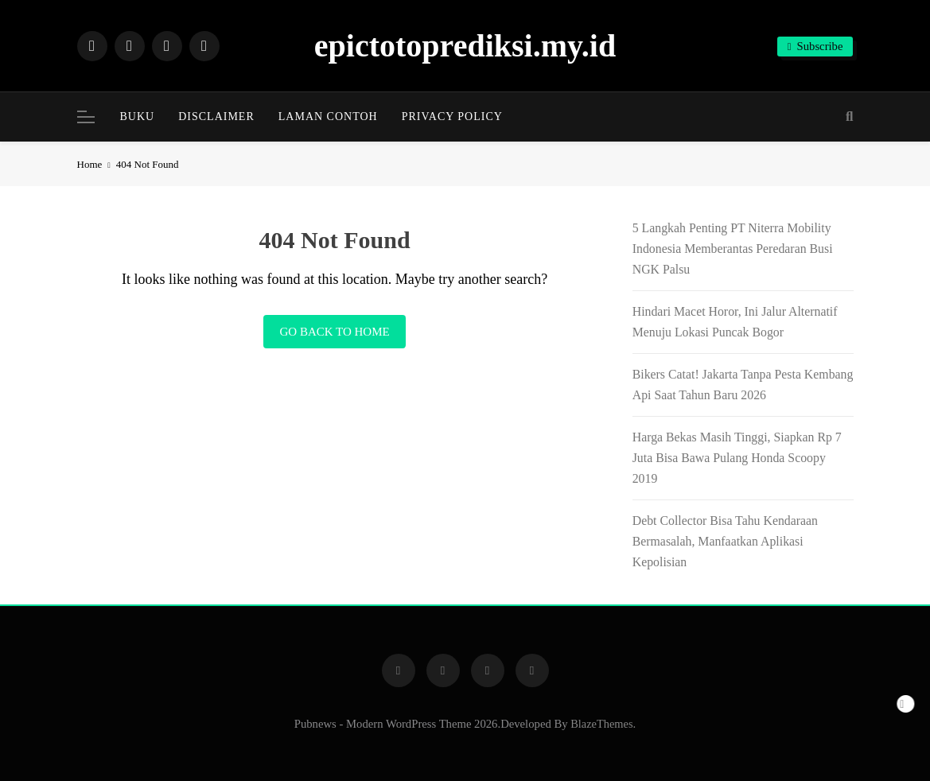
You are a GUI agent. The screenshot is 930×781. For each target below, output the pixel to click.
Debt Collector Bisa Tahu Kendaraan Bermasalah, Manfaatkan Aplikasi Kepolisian (725, 541)
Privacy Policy (452, 116)
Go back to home (334, 331)
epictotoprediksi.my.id (465, 46)
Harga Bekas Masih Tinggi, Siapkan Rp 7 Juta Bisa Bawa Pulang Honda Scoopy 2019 (737, 457)
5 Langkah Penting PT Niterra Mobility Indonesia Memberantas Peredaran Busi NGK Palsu (732, 248)
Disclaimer (216, 116)
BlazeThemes (601, 723)
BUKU (137, 116)
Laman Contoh (328, 116)
